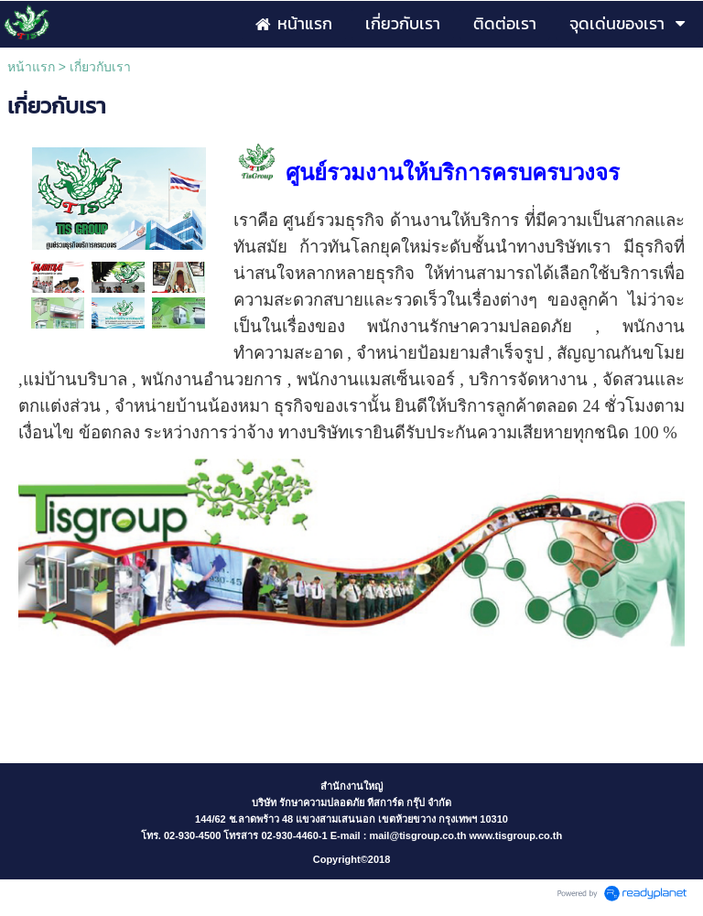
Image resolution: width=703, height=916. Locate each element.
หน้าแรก (31, 66)
